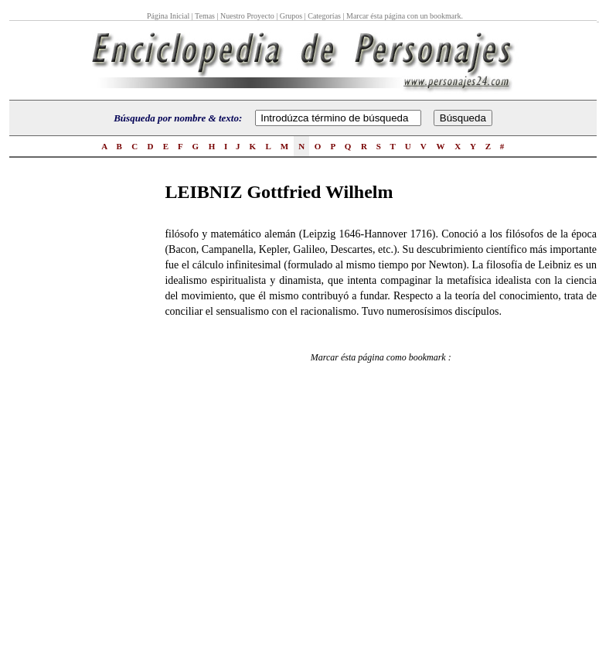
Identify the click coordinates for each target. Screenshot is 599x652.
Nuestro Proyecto (247, 16)
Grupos (291, 16)
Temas (205, 16)
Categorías (324, 16)
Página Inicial (169, 16)
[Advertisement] (71, 411)
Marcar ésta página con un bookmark (403, 16)
